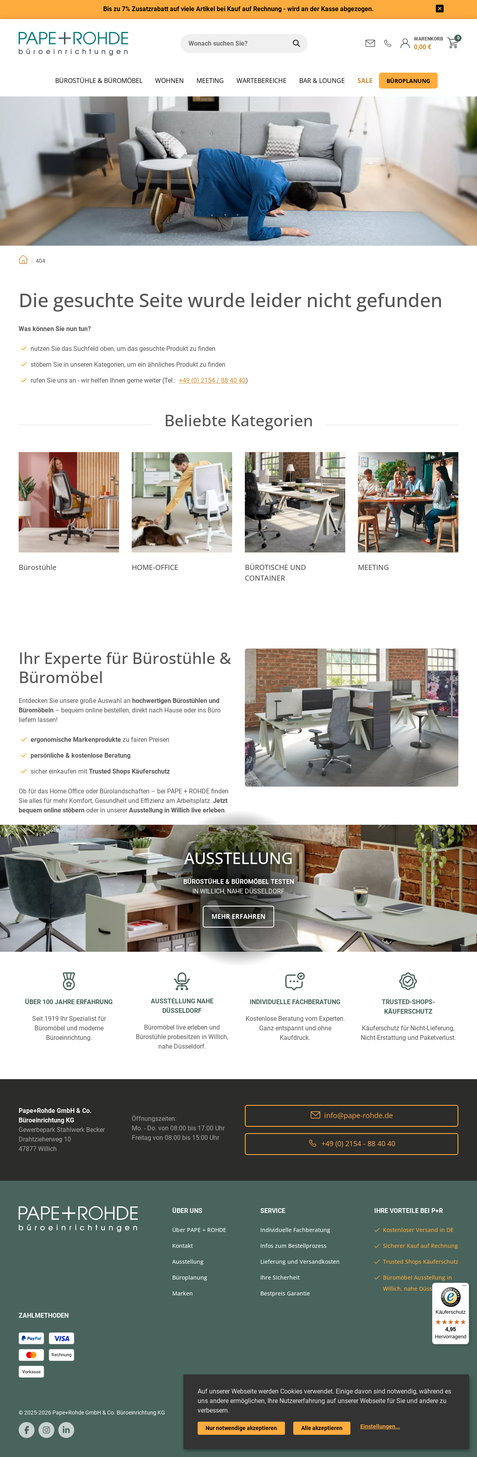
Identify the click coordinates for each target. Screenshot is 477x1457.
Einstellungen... (380, 1426)
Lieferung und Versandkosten (300, 1261)
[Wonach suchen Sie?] (233, 43)
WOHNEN (169, 80)
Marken (182, 1293)
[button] (387, 43)
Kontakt (182, 1245)
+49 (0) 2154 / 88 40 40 (212, 380)
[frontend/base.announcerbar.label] (439, 9)
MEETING (210, 80)
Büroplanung (408, 81)
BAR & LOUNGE (322, 80)
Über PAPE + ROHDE (199, 1230)
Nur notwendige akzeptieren (241, 1428)
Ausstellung (188, 1261)
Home (23, 261)
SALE (365, 80)
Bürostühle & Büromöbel (98, 80)
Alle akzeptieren (321, 1428)
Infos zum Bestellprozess (293, 1245)
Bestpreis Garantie (285, 1293)
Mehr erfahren (238, 916)
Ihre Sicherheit (280, 1277)
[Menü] (464, 1287)
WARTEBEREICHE (262, 80)
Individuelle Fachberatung (295, 1230)
